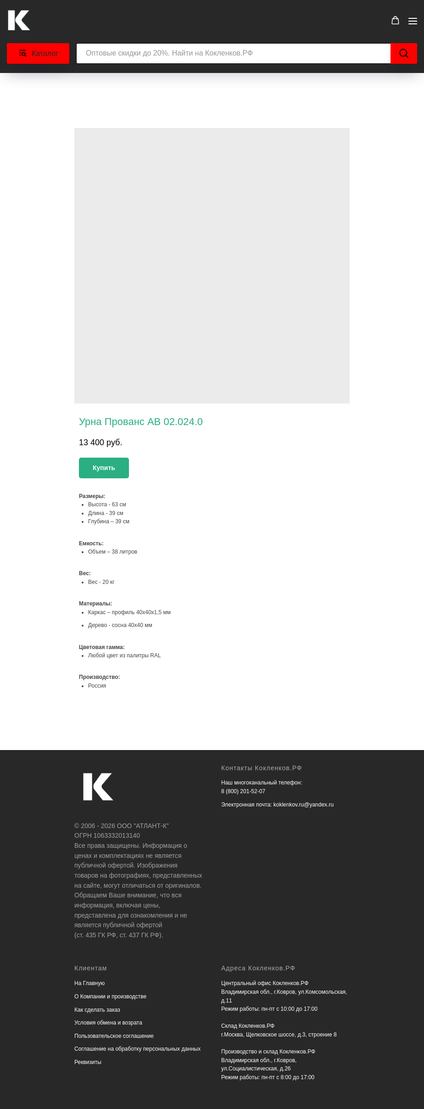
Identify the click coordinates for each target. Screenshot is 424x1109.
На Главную (89, 983)
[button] (395, 20)
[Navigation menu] (412, 20)
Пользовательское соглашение (114, 1036)
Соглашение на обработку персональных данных (137, 1049)
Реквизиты (87, 1062)
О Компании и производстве (110, 996)
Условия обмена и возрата (108, 1022)
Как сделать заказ (97, 1010)
